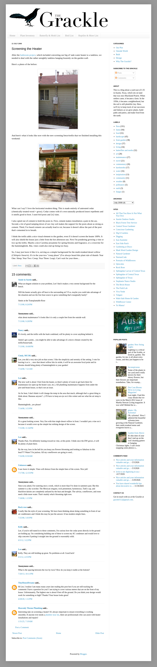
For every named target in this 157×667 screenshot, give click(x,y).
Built (118, 54)
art (117, 154)
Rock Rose (120, 267)
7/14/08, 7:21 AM (25, 369)
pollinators (120, 185)
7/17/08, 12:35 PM (25, 473)
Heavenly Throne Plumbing (30, 608)
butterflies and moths (124, 150)
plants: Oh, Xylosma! (132, 411)
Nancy (21, 330)
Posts (118, 73)
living (118, 147)
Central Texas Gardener (125, 226)
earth (118, 188)
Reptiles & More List (88, 35)
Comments (120, 78)
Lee (19, 378)
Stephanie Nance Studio (126, 281)
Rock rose (22, 507)
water (118, 171)
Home (12, 35)
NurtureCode (121, 257)
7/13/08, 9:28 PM (25, 321)
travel (118, 161)
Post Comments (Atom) (32, 638)
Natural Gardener (123, 254)
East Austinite (121, 240)
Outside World (122, 51)
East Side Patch (122, 243)
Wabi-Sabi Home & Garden (127, 298)
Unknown (22, 465)
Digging (119, 236)
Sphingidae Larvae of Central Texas (130, 271)
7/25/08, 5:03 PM (25, 518)
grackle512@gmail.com (123, 500)
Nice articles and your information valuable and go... (130, 461)
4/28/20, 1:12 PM (25, 599)
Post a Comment (22, 627)
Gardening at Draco (124, 247)
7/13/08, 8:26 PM (25, 304)
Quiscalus (120, 264)
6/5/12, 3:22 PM (24, 540)
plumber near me (52, 615)
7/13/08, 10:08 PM (25, 346)
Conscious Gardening (125, 229)
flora (19, 266)
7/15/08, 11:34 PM (25, 428)
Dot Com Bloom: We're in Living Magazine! (135, 390)
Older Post (99, 633)
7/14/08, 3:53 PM (25, 408)
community (120, 178)
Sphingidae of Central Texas (127, 274)
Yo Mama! (120, 305)
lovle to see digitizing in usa (127, 472)
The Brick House (123, 285)
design (118, 143)
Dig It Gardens (122, 233)
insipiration (120, 174)
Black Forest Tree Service (126, 223)
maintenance (121, 157)
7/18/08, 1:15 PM (25, 498)
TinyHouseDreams (26, 583)
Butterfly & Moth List (50, 35)
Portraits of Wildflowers (126, 260)
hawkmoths (120, 167)
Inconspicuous (134, 367)
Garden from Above (136, 433)
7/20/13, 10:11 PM (25, 574)
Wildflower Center (123, 302)
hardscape (120, 137)
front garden (121, 140)
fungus (119, 192)
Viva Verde (120, 292)
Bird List (69, 35)
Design (119, 58)
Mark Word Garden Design (127, 250)
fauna (118, 130)
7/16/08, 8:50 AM (25, 456)
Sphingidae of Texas (124, 278)
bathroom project (28, 55)
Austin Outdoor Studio (125, 219)
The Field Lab (121, 288)
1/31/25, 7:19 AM (25, 621)
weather (119, 181)
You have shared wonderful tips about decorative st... (129, 484)
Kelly (20, 527)
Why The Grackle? (123, 61)
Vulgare (119, 295)
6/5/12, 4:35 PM (24, 557)
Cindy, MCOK (24, 356)
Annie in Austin (25, 280)
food (118, 133)
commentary (121, 164)
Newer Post (17, 633)
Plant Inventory (27, 35)
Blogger (83, 654)
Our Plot (119, 48)
